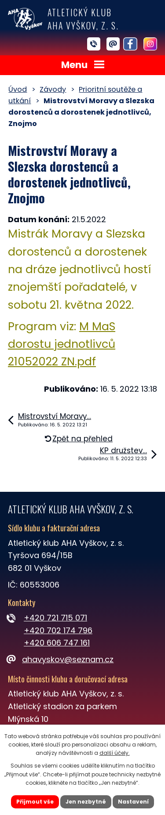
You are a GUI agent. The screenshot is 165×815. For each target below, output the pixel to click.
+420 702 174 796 (58, 630)
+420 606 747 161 (57, 642)
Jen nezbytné (86, 801)
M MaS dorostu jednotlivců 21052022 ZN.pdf (61, 344)
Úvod (17, 89)
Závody (53, 89)
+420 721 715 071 (55, 617)
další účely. (114, 753)
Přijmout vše (35, 801)
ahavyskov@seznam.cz (61, 659)
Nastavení (133, 801)
